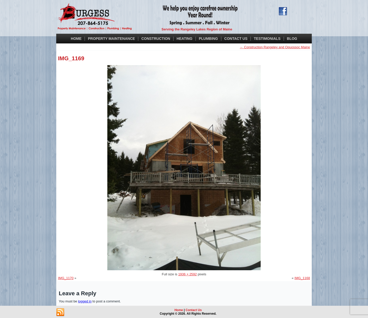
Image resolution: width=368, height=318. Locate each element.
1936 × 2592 (187, 274)
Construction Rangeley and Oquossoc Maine (275, 47)
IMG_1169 (71, 58)
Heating (184, 39)
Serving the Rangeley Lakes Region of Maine (197, 29)
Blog (292, 39)
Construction (155, 39)
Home (76, 39)
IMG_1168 (302, 278)
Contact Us (236, 39)
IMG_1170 (66, 278)
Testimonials (267, 39)
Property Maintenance (111, 39)
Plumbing (208, 39)
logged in (84, 301)
